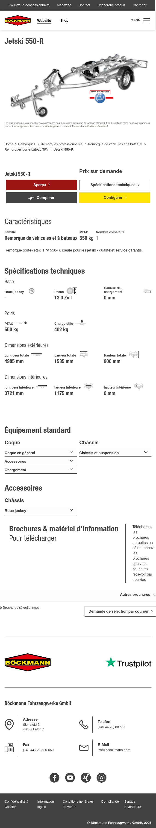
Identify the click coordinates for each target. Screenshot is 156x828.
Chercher (140, 5)
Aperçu (39, 185)
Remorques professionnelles (61, 144)
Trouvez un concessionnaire (29, 5)
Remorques (26, 144)
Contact (84, 5)
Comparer (45, 198)
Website (44, 21)
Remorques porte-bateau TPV (26, 150)
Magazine (64, 5)
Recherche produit (111, 5)
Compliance (110, 802)
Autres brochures (135, 595)
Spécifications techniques (113, 185)
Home (9, 144)
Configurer (113, 198)
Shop (64, 21)
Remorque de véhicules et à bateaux (115, 144)
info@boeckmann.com (114, 750)
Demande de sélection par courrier (118, 612)
